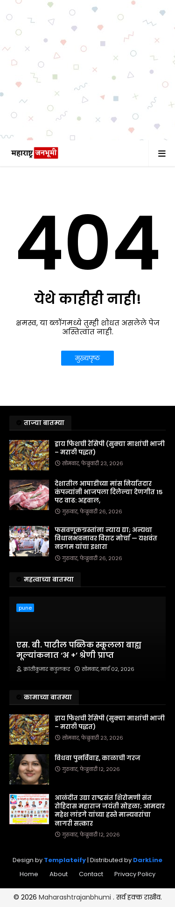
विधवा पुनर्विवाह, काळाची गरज (97, 758)
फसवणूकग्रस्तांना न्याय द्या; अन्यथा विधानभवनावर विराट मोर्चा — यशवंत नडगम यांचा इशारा (106, 538)
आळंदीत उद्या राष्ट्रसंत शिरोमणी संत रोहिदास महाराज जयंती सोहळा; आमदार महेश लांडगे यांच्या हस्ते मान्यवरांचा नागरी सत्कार (110, 811)
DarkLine (147, 860)
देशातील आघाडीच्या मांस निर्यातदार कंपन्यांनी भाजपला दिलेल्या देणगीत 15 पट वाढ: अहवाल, (109, 492)
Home (29, 874)
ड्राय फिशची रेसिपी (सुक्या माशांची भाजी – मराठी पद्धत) (110, 448)
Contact (91, 874)
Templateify (65, 860)
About (58, 874)
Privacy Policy (134, 874)
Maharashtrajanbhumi (76, 897)
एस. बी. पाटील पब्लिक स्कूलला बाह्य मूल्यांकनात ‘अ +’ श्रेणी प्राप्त (78, 650)
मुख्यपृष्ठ (87, 358)
